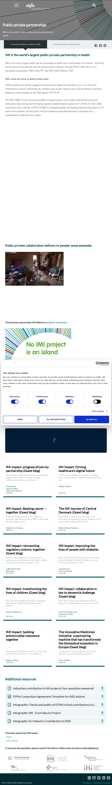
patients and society (57, 322)
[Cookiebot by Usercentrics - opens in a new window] (97, 364)
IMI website (12, 740)
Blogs (9, 737)
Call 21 (80, 85)
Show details (98, 411)
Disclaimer (87, 783)
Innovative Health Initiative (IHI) (66, 44)
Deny (20, 419)
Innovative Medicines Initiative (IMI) (25, 44)
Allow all (91, 419)
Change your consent (101, 783)
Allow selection (56, 419)
